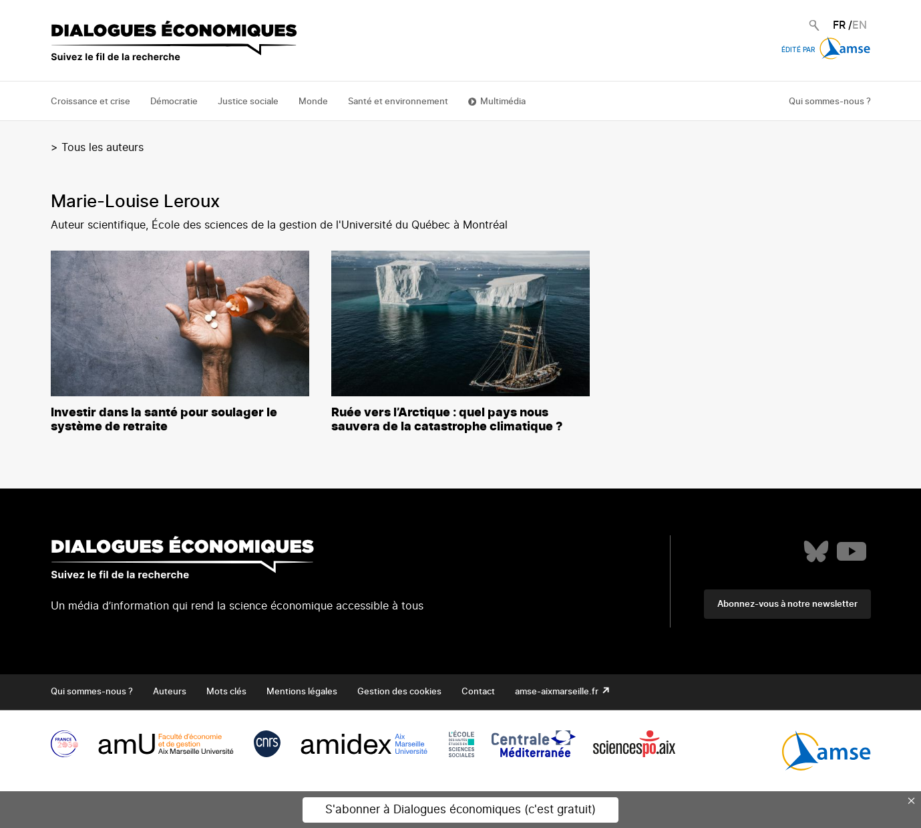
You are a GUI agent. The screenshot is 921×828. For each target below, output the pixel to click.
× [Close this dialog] (911, 800)
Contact (478, 692)
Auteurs (169, 692)
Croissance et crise (90, 102)
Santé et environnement (398, 102)
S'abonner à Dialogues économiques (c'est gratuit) (460, 809)
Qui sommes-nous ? (830, 102)
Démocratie (174, 102)
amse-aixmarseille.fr (557, 692)
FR (839, 25)
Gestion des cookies (399, 692)
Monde (313, 102)
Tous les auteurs (102, 147)
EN (859, 25)
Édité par (825, 50)
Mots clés (226, 692)
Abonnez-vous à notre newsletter (787, 604)
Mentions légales (301, 692)
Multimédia (503, 102)
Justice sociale (248, 102)
